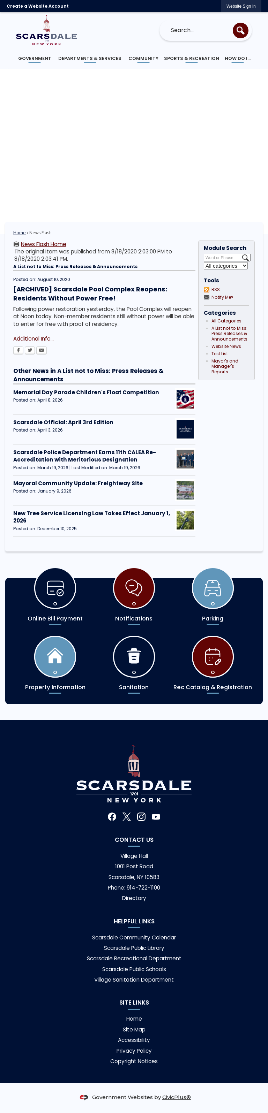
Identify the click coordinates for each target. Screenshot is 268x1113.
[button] (240, 30)
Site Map (134, 1029)
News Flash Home (43, 244)
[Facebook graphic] (112, 817)
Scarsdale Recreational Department (134, 958)
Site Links (134, 1002)
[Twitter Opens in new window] (30, 351)
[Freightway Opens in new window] (185, 490)
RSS (215, 289)
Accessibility (134, 1040)
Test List (219, 354)
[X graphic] (126, 817)
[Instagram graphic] (141, 817)
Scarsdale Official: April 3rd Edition (63, 422)
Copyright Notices (134, 1061)
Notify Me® (222, 297)
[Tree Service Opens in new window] (185, 520)
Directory (134, 898)
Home (19, 233)
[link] (241, 6)
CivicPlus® (176, 1097)
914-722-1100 (143, 887)
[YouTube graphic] (156, 817)
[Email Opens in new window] (41, 351)
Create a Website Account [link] (38, 6)
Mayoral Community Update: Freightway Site (78, 483)
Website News (226, 346)
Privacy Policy (134, 1050)
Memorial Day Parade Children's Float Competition (86, 392)
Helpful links (134, 921)
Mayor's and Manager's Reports (224, 366)
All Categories (226, 321)
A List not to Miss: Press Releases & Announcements (229, 333)
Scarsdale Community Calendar (134, 937)
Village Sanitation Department (134, 979)
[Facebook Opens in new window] (18, 351)
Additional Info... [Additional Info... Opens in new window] (33, 338)
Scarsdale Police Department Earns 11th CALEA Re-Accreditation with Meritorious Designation (84, 456)
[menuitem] (34, 58)
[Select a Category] (226, 265)
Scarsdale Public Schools (134, 969)
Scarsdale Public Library (134, 948)
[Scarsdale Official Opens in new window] (185, 429)
